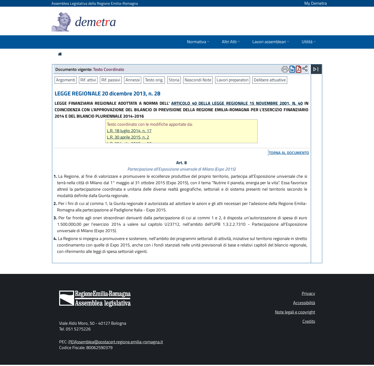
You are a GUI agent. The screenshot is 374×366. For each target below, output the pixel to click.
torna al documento (289, 153)
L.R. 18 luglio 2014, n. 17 (129, 130)
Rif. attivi (88, 80)
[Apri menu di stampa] (285, 69)
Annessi (132, 80)
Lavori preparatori (233, 80)
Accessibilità (304, 302)
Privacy (308, 293)
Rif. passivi (110, 80)
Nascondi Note (198, 80)
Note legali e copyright (295, 312)
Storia (174, 80)
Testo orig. (154, 80)
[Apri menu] (316, 69)
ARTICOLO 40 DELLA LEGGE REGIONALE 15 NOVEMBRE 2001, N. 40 (237, 103)
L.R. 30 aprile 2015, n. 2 (128, 137)
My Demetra (315, 3)
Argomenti (65, 80)
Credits (308, 321)
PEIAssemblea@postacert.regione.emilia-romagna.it (115, 342)
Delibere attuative (270, 80)
